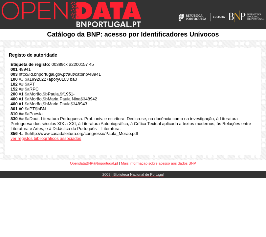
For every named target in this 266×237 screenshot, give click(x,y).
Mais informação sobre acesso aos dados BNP (158, 163)
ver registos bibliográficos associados (46, 138)
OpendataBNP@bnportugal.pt (94, 163)
